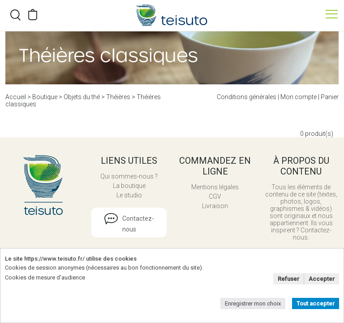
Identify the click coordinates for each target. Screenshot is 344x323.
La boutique (129, 185)
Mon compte (298, 96)
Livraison (215, 206)
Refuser (288, 278)
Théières (118, 96)
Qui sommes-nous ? (129, 176)
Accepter (322, 278)
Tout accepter (316, 303)
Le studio (129, 195)
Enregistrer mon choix (253, 303)
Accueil (15, 96)
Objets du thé (82, 96)
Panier (330, 96)
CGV (215, 196)
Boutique (44, 96)
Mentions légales (215, 187)
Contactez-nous (138, 224)
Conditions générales (246, 96)
